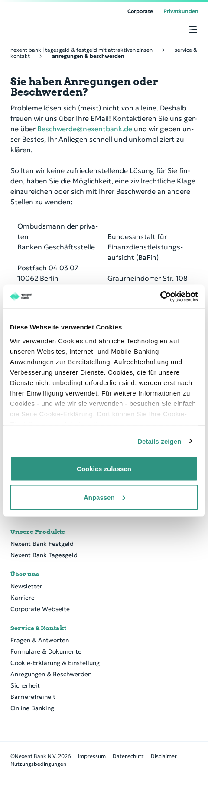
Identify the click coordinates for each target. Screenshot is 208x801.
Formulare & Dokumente (45, 651)
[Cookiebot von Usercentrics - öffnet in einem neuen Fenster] (160, 296)
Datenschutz (128, 756)
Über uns (24, 574)
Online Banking (32, 708)
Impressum (92, 756)
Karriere (22, 598)
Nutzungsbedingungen (38, 764)
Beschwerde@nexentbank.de (84, 128)
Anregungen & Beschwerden (50, 674)
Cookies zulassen (104, 468)
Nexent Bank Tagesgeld (44, 555)
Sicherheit (25, 685)
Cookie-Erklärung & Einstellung (55, 663)
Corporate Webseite (40, 609)
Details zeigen (159, 441)
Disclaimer (164, 756)
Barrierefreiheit (32, 697)
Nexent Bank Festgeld (42, 544)
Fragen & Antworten (39, 640)
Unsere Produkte (37, 531)
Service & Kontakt (38, 628)
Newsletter (26, 586)
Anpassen (104, 497)
